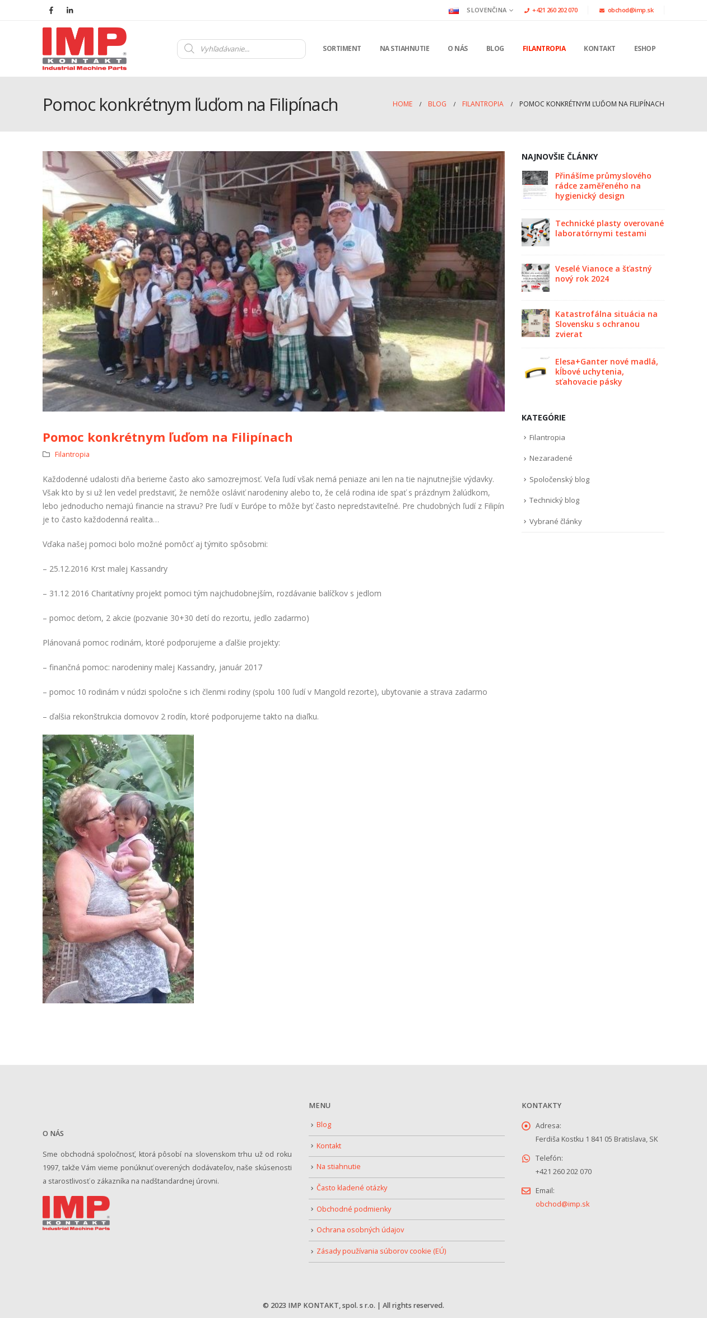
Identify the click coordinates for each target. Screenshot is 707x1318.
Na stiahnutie (405, 48)
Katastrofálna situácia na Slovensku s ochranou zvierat (606, 324)
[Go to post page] (536, 184)
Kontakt (600, 48)
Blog (495, 48)
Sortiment (342, 48)
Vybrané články (555, 521)
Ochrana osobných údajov (360, 1230)
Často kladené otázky (352, 1188)
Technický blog (554, 500)
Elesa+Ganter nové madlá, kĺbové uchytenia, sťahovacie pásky (606, 371)
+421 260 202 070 (551, 10)
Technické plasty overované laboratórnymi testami (609, 228)
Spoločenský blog (559, 479)
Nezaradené (551, 458)
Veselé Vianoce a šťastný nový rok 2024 (603, 273)
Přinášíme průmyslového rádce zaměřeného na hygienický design (603, 185)
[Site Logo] (85, 48)
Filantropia (544, 48)
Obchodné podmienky (354, 1209)
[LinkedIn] (69, 10)
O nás (458, 48)
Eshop (645, 48)
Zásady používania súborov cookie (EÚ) (381, 1251)
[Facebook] (51, 10)
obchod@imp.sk (626, 10)
